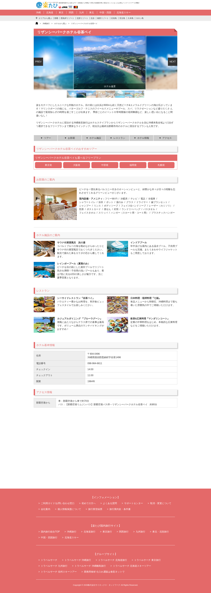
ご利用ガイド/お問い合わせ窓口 (57, 503)
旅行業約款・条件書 (120, 509)
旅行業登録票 (95, 509)
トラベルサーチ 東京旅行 (147, 560)
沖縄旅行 (46, 24)
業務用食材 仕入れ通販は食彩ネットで (104, 571)
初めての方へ (89, 503)
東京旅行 (107, 531)
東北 (91, 12)
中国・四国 (105, 12)
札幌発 (161, 165)
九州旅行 (140, 531)
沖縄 (38, 12)
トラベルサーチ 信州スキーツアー (59, 571)
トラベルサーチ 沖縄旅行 (78, 560)
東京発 (48, 165)
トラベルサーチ (49, 560)
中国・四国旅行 (49, 537)
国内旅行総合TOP (50, 531)
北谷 (93, 18)
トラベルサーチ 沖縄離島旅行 (90, 566)
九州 (81, 12)
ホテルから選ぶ (60, 24)
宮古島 (122, 18)
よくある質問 (110, 503)
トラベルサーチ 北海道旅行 (112, 560)
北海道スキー (124, 12)
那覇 (56, 18)
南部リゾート (103, 18)
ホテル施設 (95, 138)
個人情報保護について (69, 509)
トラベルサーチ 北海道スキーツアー (132, 566)
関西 (71, 12)
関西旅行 (124, 531)
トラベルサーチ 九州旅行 (54, 566)
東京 (61, 12)
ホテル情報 (143, 138)
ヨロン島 (140, 18)
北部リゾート (82, 18)
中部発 (104, 165)
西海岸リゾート (67, 18)
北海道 (49, 12)
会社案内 (45, 509)
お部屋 (71, 138)
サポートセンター (133, 503)
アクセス (167, 138)
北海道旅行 (89, 531)
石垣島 (114, 18)
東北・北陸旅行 (160, 531)
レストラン (119, 138)
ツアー (47, 138)
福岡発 (133, 165)
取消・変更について (160, 503)
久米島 (130, 18)
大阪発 (76, 165)
